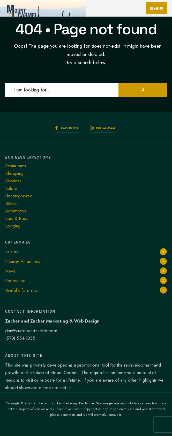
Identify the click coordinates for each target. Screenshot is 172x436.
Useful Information (22, 290)
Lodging (12, 226)
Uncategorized (19, 196)
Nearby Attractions (22, 261)
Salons (11, 188)
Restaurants (15, 166)
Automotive (16, 211)
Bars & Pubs (16, 218)
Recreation (15, 280)
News (10, 271)
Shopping (14, 173)
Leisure (12, 252)
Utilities (11, 203)
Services (13, 181)
